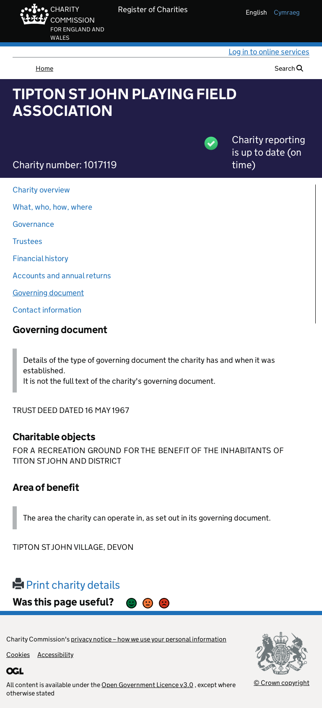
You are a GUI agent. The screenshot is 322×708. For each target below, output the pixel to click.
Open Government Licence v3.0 (147, 685)
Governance (33, 224)
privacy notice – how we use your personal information (148, 639)
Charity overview (41, 190)
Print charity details (66, 585)
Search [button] (289, 68)
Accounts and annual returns (62, 275)
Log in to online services (269, 51)
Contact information (47, 310)
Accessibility (55, 655)
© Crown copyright (281, 683)
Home (44, 68)
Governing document (48, 293)
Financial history (40, 258)
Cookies (18, 655)
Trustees (27, 241)
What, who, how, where (52, 207)
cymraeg (287, 12)
